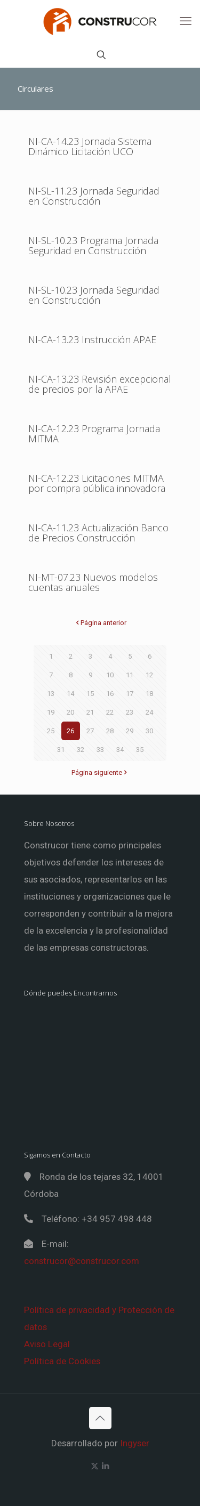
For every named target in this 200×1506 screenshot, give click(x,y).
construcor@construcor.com (81, 1261)
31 (61, 750)
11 (129, 675)
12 (149, 675)
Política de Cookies (62, 1361)
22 (110, 712)
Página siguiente (100, 772)
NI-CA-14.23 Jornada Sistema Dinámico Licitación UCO (89, 146)
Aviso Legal (47, 1344)
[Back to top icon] (100, 1418)
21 (90, 712)
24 (149, 712)
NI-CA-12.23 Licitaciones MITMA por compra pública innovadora (96, 483)
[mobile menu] (186, 21)
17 (129, 694)
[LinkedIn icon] (106, 1466)
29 (129, 731)
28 (110, 731)
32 (80, 750)
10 (110, 675)
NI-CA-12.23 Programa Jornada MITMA (94, 433)
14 (70, 694)
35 (139, 750)
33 (100, 750)
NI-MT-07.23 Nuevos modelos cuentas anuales (93, 582)
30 (149, 731)
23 (129, 712)
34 (120, 750)
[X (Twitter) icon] (95, 1466)
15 (90, 694)
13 (50, 694)
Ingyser (134, 1443)
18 (149, 694)
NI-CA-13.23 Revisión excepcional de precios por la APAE (99, 384)
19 (50, 712)
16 (110, 694)
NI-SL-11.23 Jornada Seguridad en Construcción (93, 195)
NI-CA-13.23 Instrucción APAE (92, 339)
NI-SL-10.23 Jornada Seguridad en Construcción (93, 295)
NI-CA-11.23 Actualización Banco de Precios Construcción (98, 532)
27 (90, 731)
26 (70, 731)
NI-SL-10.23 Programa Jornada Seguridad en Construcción (93, 245)
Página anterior (100, 623)
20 (70, 712)
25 (50, 731)
